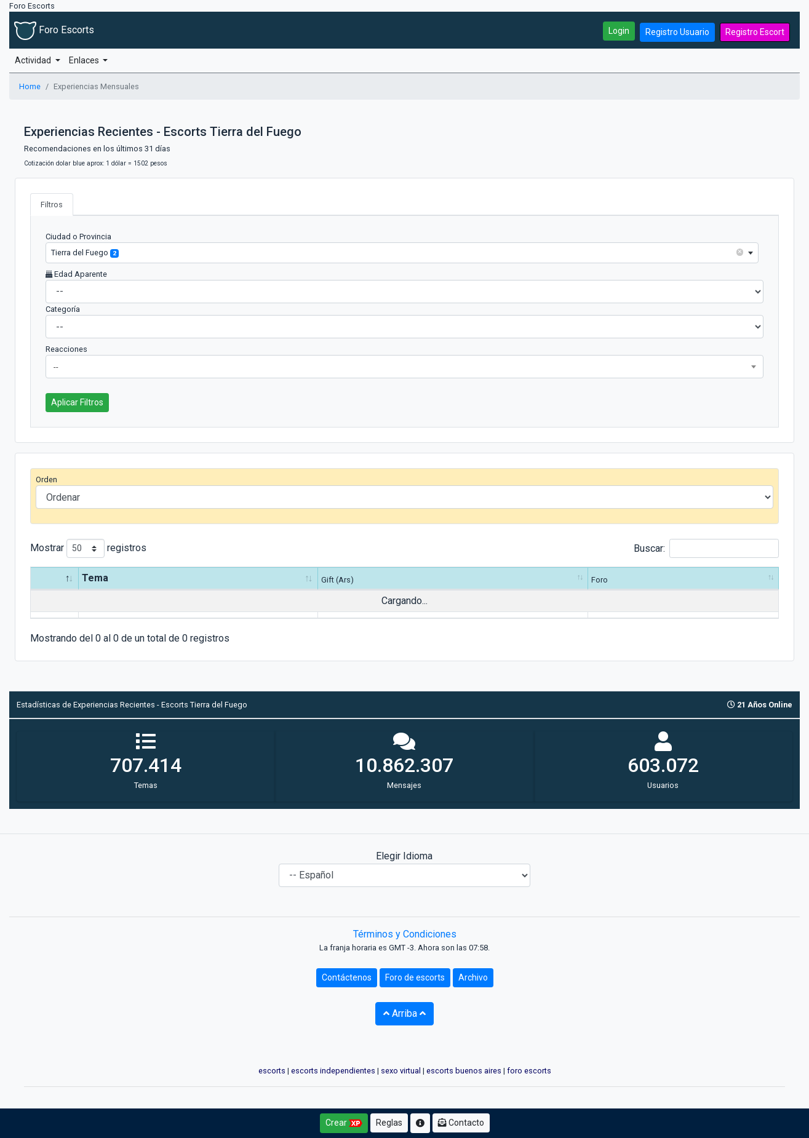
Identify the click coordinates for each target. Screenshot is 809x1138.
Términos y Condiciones (404, 934)
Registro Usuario (677, 32)
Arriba (404, 1013)
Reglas (389, 1123)
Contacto (461, 1123)
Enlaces (85, 60)
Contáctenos (347, 977)
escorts (271, 1070)
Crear (343, 1123)
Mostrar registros (88, 548)
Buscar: (706, 548)
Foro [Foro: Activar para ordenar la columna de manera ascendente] (599, 579)
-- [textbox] (56, 367)
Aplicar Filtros (77, 402)
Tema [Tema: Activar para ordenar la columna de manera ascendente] (95, 578)
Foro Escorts (54, 30)
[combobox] (402, 252)
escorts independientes (333, 1070)
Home (30, 86)
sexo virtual (401, 1070)
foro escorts (529, 1070)
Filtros (52, 204)
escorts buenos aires (463, 1070)
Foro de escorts (415, 977)
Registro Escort (754, 32)
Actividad (34, 60)
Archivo (473, 977)
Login (618, 31)
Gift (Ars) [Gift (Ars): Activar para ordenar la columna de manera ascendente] (337, 579)
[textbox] (402, 252)
